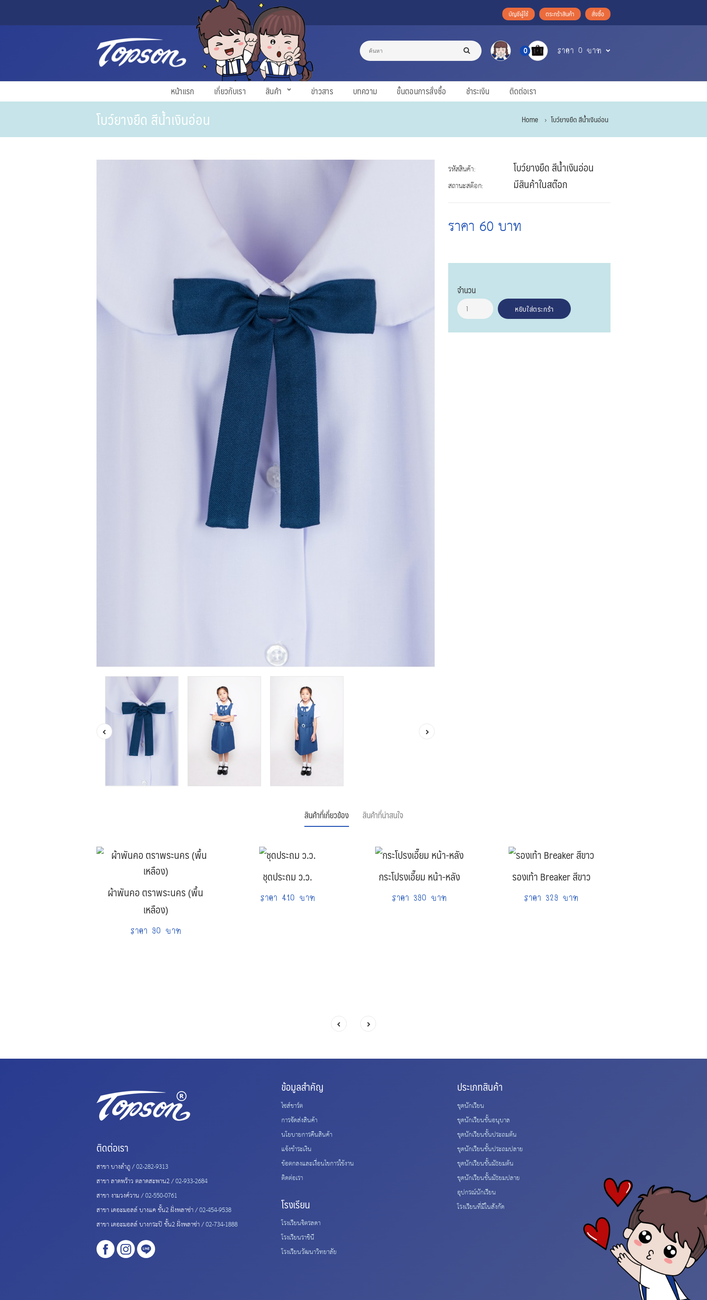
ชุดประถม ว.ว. (287, 954)
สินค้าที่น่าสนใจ (383, 815)
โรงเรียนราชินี (297, 1237)
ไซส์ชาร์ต (292, 1105)
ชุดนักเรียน (470, 1105)
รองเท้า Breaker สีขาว (551, 954)
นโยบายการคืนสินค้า (306, 1134)
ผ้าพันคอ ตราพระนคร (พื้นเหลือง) (155, 963)
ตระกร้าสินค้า (560, 13)
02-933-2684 (191, 1180)
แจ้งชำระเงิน (296, 1148)
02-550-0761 (161, 1195)
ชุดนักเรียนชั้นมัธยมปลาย (488, 1177)
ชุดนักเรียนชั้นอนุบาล (483, 1119)
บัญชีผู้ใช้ (518, 13)
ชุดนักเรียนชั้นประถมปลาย (490, 1148)
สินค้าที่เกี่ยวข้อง (326, 815)
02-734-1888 (222, 1224)
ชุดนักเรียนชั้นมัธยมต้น (485, 1163)
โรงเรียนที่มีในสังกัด (481, 1206)
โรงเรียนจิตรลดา (301, 1222)
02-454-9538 (215, 1209)
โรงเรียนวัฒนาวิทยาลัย (309, 1251)
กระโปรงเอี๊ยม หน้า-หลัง (419, 954)
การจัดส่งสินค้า (299, 1119)
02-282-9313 (152, 1166)
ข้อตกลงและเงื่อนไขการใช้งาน (317, 1163)
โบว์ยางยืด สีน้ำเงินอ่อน (579, 119)
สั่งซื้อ (598, 13)
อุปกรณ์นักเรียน (476, 1192)
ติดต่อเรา (292, 1177)
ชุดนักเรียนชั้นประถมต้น (487, 1134)
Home (530, 119)
